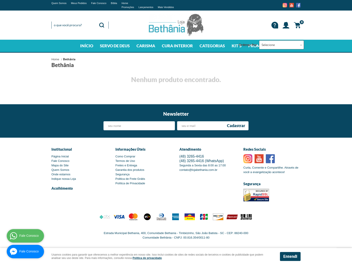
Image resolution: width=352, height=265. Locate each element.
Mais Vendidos (166, 7)
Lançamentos (146, 7)
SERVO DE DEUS (115, 45)
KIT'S (237, 45)
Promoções (127, 7)
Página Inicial (60, 156)
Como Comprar (125, 156)
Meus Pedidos (79, 3)
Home (124, 3)
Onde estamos (60, 174)
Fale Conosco (98, 3)
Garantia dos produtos (129, 170)
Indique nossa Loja (63, 178)
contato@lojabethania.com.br (198, 170)
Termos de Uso (125, 161)
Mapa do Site (60, 165)
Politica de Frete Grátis (130, 178)
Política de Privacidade (130, 183)
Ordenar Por (248, 45)
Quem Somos (58, 3)
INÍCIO (86, 45)
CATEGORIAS (212, 45)
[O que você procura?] (101, 25)
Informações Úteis (130, 149)
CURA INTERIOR (177, 45)
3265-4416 (191, 156)
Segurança (122, 174)
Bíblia (114, 3)
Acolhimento (62, 188)
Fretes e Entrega (126, 165)
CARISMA (145, 45)
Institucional (61, 149)
